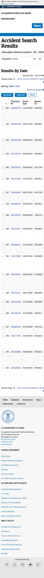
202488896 (16, 352)
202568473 (16, 245)
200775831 (16, 274)
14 (29, 79)
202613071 (16, 229)
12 (24, 79)
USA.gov (4, 469)
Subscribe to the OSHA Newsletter (13, 507)
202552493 (16, 124)
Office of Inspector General (10, 516)
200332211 (16, 293)
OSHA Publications (8, 512)
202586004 (16, 368)
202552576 (16, 108)
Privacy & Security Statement (11, 545)
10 (18, 79)
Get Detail (7, 95)
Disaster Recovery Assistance (12, 461)
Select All (21, 95)
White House (5, 456)
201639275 (16, 215)
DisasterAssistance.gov (9, 465)
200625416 (16, 327)
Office (17, 86)
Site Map (4, 554)
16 (35, 79)
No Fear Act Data (7, 474)
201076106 (16, 154)
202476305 (16, 256)
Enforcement (28, 400)
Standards (15, 400)
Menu (37, 26)
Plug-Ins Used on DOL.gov (10, 536)
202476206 (16, 302)
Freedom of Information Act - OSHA (14, 498)
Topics (38, 400)
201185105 (16, 313)
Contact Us (21, 404)
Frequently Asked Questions (11, 489)
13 (27, 79)
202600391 (16, 204)
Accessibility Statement (9, 540)
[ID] (3, 108)
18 (40, 79)
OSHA (5, 400)
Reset (32, 95)
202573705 (16, 336)
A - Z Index (5, 494)
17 (38, 79)
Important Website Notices (10, 549)
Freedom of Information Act (11, 527)
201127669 (16, 179)
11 (21, 79)
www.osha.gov (6, 444)
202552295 (16, 140)
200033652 (16, 192)
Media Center (8, 404)
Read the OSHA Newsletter (11, 503)
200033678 (16, 167)
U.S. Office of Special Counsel (12, 478)
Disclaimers (5, 531)
